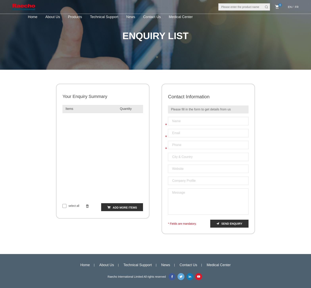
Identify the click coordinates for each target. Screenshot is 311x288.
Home (32, 17)
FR (297, 7)
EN (290, 7)
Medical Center (181, 17)
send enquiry (231, 223)
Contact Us (152, 17)
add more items (125, 207)
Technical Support (104, 17)
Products (75, 17)
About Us (52, 17)
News (130, 17)
